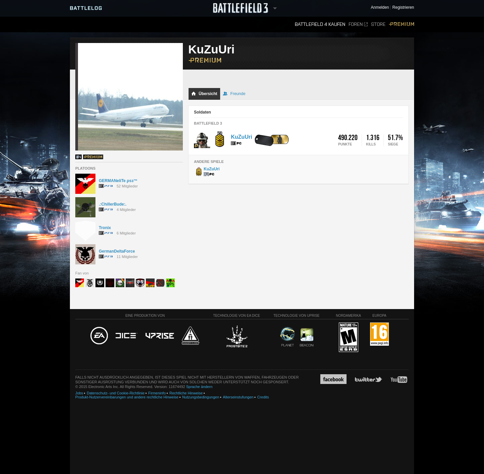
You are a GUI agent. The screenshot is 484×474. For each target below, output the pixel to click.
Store (378, 24)
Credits (263, 397)
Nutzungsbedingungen (200, 397)
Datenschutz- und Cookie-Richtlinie (116, 393)
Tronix (105, 227)
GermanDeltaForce (117, 251)
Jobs (79, 393)
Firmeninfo (157, 393)
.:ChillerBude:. (112, 204)
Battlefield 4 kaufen (320, 24)
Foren (358, 24)
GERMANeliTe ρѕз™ (118, 180)
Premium (401, 24)
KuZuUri (241, 137)
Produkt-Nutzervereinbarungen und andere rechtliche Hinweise (126, 397)
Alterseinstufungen (238, 397)
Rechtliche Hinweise (186, 393)
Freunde (234, 93)
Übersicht (204, 93)
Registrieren (403, 7)
